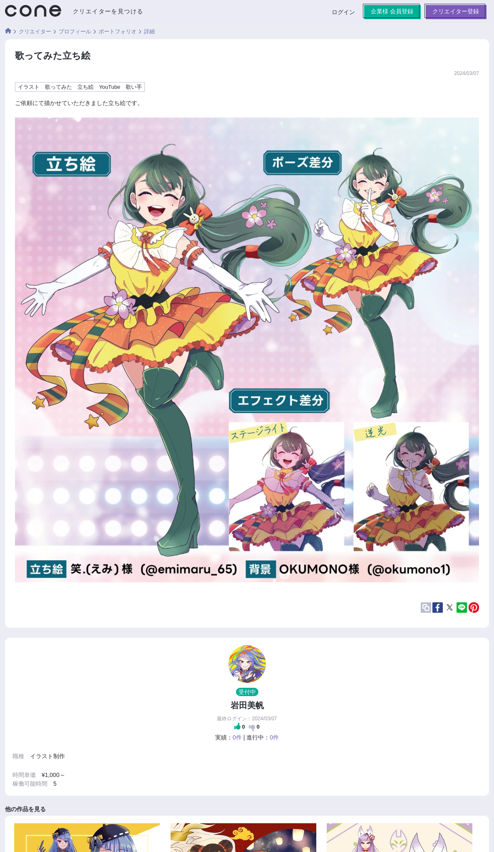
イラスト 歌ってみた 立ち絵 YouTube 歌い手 (80, 87)
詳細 (149, 31)
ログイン (343, 12)
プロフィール (75, 31)
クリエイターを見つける (108, 11)
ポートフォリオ (118, 31)
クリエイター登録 (455, 11)
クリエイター (35, 31)
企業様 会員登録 (392, 11)
